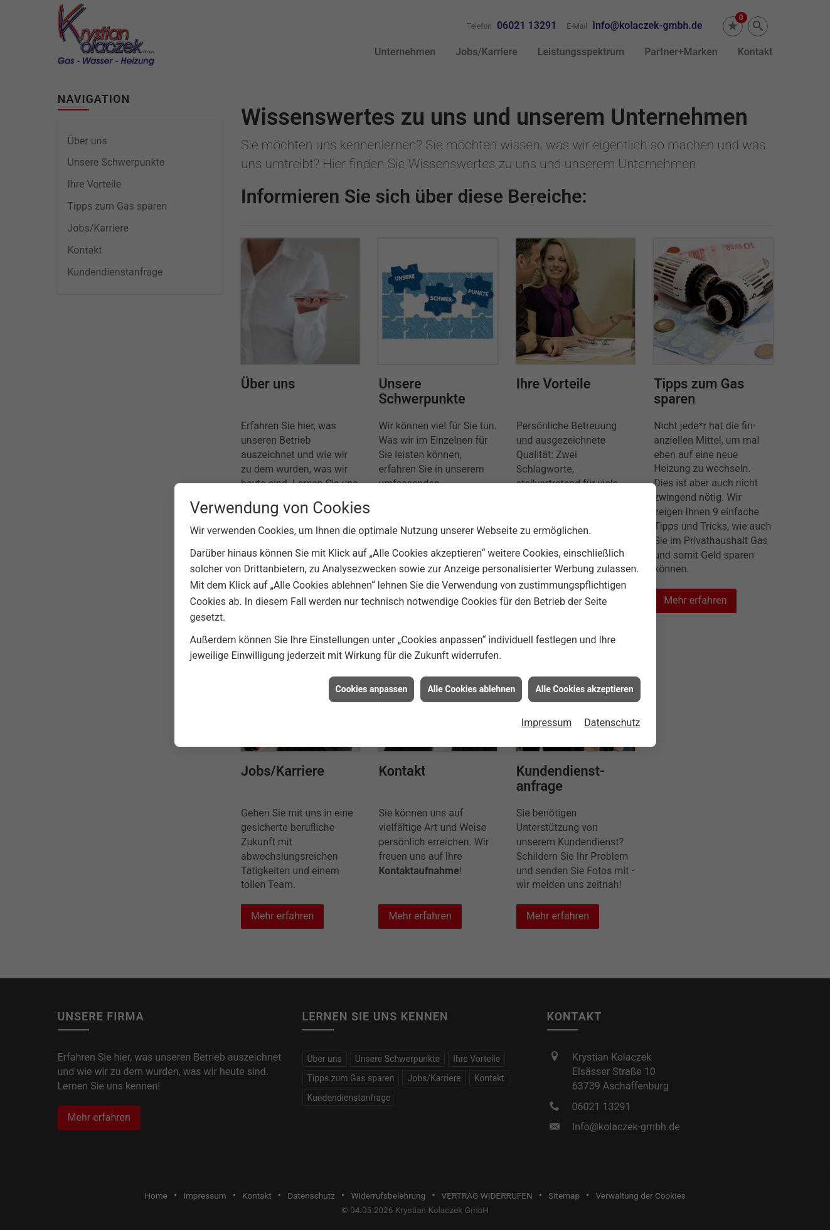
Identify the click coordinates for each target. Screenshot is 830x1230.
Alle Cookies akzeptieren (584, 667)
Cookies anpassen (372, 667)
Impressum (546, 701)
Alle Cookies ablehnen (471, 667)
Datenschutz (612, 701)
